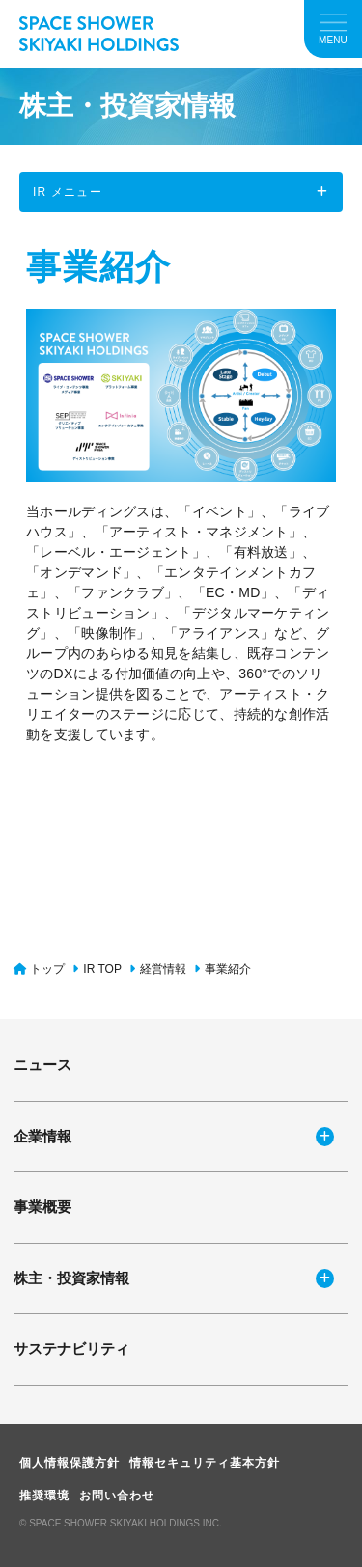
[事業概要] (181, 1207)
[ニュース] (181, 1066)
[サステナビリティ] (181, 1349)
